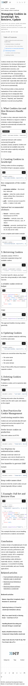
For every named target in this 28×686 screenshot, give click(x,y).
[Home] (4, 2)
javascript (12, 8)
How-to (7, 8)
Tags (15, 659)
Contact (22, 659)
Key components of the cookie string (14, 46)
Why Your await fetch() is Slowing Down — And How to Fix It (12, 616)
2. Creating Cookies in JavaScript (12, 44)
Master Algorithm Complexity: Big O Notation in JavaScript (13, 600)
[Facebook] (9, 673)
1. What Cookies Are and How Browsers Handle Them (13, 41)
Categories (6, 659)
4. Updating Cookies (9, 55)
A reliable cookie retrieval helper (13, 52)
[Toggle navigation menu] (10, 2)
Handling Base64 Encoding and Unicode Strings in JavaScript (11, 625)
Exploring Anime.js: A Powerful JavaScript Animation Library (11, 608)
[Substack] (24, 672)
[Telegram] (16, 672)
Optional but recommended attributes (15, 48)
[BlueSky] (20, 672)
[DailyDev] (1, 676)
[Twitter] (1, 673)
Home (2, 8)
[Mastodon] (13, 672)
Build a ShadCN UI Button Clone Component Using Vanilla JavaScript (13, 633)
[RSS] (22, 2)
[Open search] (17, 2)
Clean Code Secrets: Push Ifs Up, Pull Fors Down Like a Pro (13, 641)
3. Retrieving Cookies (9, 50)
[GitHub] (24, 2)
